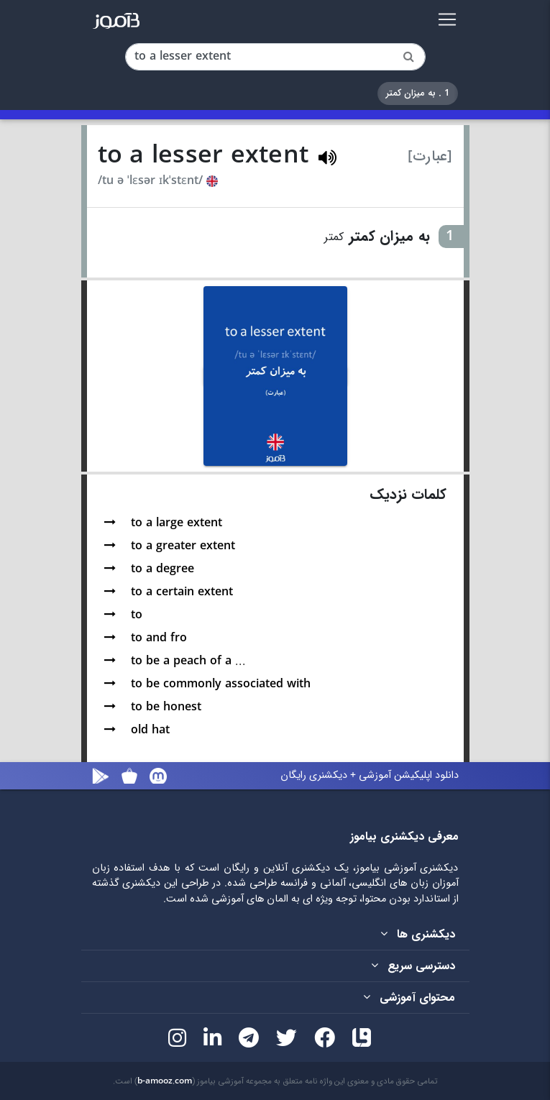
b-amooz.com (164, 1081)
